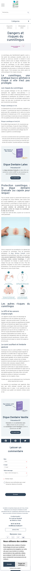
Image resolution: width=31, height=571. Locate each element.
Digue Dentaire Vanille (15, 417)
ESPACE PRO (15, 529)
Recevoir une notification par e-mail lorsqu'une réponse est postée (15, 483)
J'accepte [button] (9, 564)
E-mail (5, 465)
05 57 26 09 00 (15, 524)
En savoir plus (15, 178)
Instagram (13, 537)
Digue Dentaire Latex (15, 164)
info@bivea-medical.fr (15, 526)
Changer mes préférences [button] (21, 564)
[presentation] (15, 488)
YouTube (23, 537)
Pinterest (18, 537)
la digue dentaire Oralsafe (17, 253)
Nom (5, 459)
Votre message (8, 470)
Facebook (7, 537)
